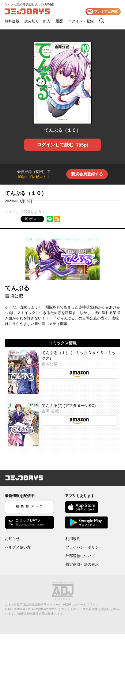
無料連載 (12, 21)
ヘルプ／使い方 (18, 547)
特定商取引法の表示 (82, 564)
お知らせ (12, 539)
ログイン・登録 (81, 21)
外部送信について (80, 556)
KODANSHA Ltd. (19, 609)
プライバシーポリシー (84, 547)
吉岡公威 (14, 295)
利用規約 (73, 539)
